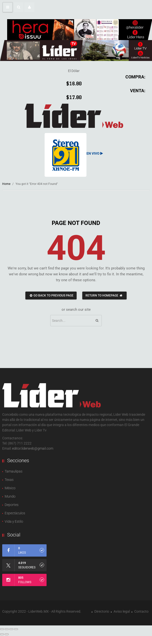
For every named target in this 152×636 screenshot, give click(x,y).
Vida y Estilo (14, 521)
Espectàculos (15, 513)
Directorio (101, 611)
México (10, 488)
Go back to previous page (51, 295)
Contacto (141, 611)
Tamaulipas (13, 471)
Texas (9, 480)
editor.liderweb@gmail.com (32, 448)
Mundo (10, 496)
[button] (18, 7)
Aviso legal (122, 611)
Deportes (11, 505)
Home (6, 184)
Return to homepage (104, 295)
